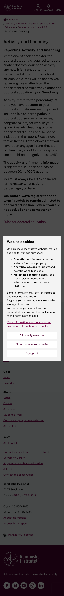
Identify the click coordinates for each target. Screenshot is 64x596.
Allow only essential (32, 335)
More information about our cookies (29, 322)
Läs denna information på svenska (27, 326)
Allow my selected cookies (32, 344)
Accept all (32, 353)
